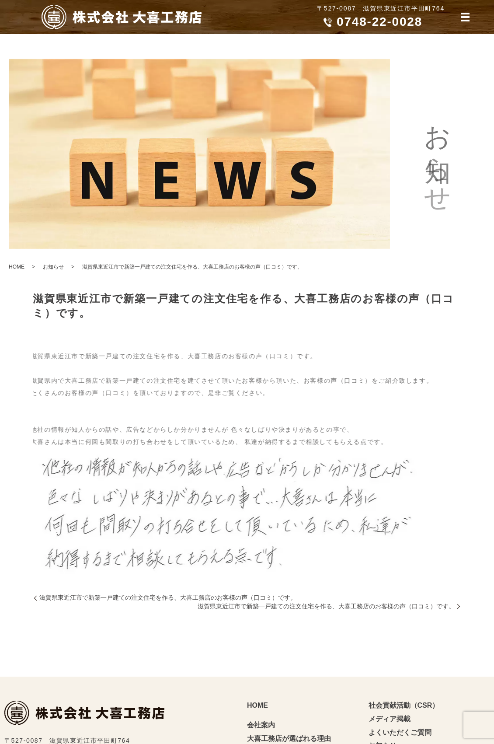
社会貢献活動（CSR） (404, 705)
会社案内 (261, 725)
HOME (16, 267)
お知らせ (53, 267)
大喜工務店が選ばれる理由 (289, 738)
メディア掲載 (390, 719)
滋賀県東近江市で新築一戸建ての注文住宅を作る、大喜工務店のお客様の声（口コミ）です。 (167, 597)
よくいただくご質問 (400, 732)
